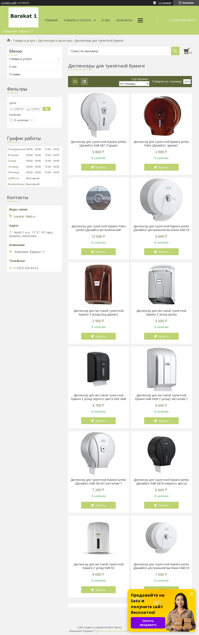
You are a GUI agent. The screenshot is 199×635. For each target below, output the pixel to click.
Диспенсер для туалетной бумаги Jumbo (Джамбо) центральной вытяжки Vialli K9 (161, 228)
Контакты (124, 20)
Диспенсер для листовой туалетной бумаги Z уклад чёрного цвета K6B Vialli (98, 397)
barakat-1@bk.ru (25, 216)
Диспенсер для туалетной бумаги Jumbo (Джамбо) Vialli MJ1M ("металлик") (98, 481)
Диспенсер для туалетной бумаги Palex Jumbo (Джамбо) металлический (98, 228)
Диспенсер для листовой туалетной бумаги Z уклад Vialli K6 (98, 566)
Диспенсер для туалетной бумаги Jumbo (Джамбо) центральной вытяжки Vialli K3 (161, 566)
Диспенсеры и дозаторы (55, 40)
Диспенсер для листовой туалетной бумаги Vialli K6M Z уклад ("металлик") (161, 397)
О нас (106, 20)
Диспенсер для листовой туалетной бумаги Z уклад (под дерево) (98, 312)
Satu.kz (118, 627)
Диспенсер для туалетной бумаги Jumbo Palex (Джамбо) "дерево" (161, 143)
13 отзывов (164, 2)
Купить (100, 167)
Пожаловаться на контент (114, 631)
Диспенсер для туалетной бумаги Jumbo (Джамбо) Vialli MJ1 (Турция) (98, 143)
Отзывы (14, 74)
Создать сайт (9, 2)
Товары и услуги (77, 20)
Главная (51, 20)
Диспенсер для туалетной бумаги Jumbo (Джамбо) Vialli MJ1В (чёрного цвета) (161, 481)
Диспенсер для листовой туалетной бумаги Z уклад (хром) (161, 312)
